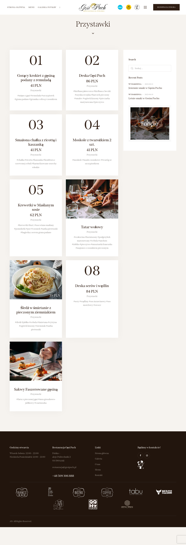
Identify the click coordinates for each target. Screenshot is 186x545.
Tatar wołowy (92, 227)
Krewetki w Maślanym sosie (36, 210)
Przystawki (35, 90)
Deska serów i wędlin (92, 288)
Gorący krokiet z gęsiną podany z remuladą (36, 80)
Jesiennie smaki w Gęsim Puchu (145, 87)
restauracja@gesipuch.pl (64, 467)
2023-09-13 (149, 84)
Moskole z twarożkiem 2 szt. (92, 145)
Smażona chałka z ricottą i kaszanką (36, 145)
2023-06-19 (149, 94)
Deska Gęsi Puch (92, 78)
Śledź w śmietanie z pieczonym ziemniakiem (35, 310)
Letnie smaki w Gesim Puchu (144, 98)
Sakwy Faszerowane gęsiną (35, 389)
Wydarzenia (135, 84)
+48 (55, 476)
